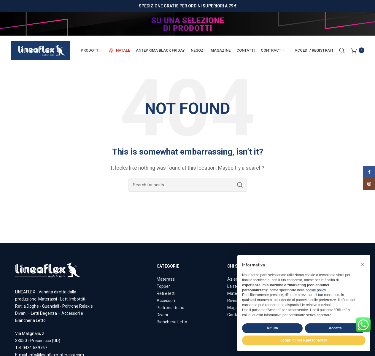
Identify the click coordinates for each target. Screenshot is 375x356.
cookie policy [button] (316, 290)
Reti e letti (166, 293)
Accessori (166, 300)
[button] (362, 264)
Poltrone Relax (170, 307)
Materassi (166, 279)
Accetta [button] (335, 328)
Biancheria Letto (172, 322)
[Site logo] (40, 50)
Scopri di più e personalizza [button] (303, 340)
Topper (163, 286)
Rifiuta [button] (272, 328)
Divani (162, 314)
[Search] (342, 50)
